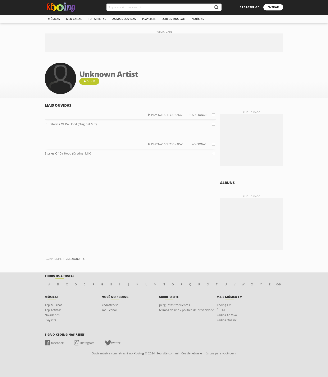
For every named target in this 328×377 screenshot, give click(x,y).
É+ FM (221, 310)
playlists (148, 19)
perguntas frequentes (174, 305)
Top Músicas (53, 305)
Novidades (52, 315)
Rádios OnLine (227, 320)
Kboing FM (224, 305)
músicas (54, 19)
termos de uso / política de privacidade (186, 310)
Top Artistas (53, 310)
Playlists (50, 320)
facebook (57, 343)
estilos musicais (173, 19)
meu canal (74, 19)
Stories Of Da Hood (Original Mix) (73, 124)
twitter (115, 343)
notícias (198, 19)
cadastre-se (249, 7)
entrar (273, 7)
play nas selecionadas (167, 115)
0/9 (278, 284)
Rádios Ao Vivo (227, 315)
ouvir (91, 81)
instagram (87, 343)
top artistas (97, 19)
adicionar (199, 115)
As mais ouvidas (124, 19)
